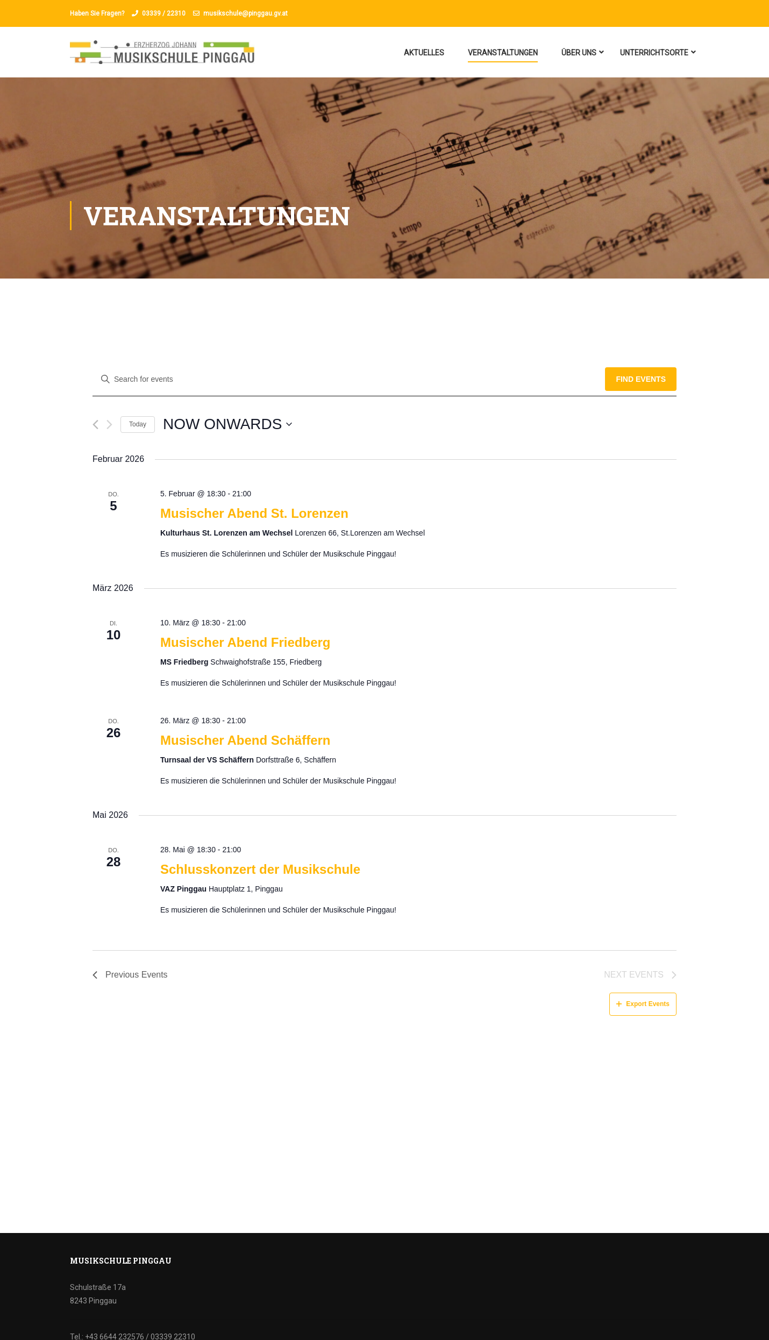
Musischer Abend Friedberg (245, 642)
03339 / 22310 (164, 13)
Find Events (641, 379)
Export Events (643, 1004)
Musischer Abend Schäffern (245, 740)
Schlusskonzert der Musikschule (260, 869)
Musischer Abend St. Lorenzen (254, 513)
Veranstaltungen (503, 52)
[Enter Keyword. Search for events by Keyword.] (348, 379)
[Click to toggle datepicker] (227, 424)
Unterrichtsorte (654, 52)
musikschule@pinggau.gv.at (245, 13)
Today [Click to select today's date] (137, 424)
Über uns (578, 52)
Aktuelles (424, 52)
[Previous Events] (95, 424)
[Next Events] (109, 424)
